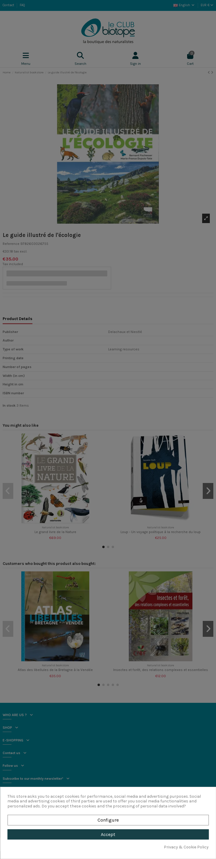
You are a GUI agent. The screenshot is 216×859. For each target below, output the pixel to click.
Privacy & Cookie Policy (186, 847)
